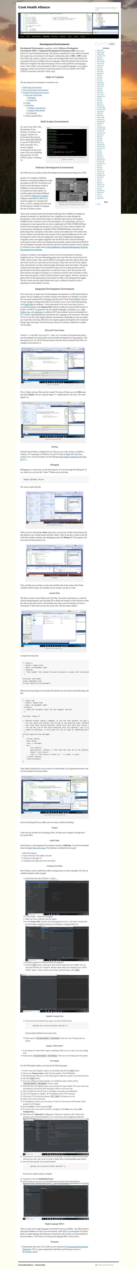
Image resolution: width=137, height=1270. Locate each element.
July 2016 (99, 165)
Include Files (32, 100)
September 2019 (101, 121)
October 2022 (100, 84)
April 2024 (100, 69)
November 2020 (101, 109)
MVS (77, 299)
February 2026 (100, 52)
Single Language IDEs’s (33, 116)
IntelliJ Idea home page (36, 848)
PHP (83, 309)
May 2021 (99, 100)
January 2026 (100, 54)
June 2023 (99, 77)
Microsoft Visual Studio (33, 95)
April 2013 (100, 183)
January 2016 (100, 173)
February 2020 (100, 117)
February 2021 (100, 106)
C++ (78, 309)
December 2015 (101, 175)
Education (55, 36)
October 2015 (100, 177)
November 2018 (101, 129)
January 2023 (100, 83)
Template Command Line (36, 108)
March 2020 (100, 115)
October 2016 (100, 161)
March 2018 (100, 142)
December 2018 (101, 127)
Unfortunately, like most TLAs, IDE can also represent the (44, 1247)
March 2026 (100, 50)
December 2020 (101, 108)
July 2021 (99, 98)
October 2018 (100, 131)
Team (28, 36)
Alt (52, 1096)
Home (22, 36)
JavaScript (38, 312)
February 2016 (100, 171)
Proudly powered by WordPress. (105, 1265)
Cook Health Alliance (34, 7)
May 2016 (99, 167)
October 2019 (100, 119)
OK (50, 1106)
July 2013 (99, 181)
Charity (76, 36)
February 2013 (100, 185)
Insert (57, 1096)
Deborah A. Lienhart (40, 196)
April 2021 (100, 102)
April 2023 (100, 81)
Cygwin (23, 134)
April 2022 (100, 90)
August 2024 (100, 65)
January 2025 (100, 63)
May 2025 (99, 58)
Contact (82, 36)
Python (23, 312)
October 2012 (100, 186)
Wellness (63, 36)
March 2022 (100, 92)
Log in (98, 204)
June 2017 (99, 152)
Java (28, 312)
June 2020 (99, 113)
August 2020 (100, 111)
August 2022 (100, 86)
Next (34, 965)
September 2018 (101, 133)
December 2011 (101, 190)
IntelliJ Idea (29, 105)
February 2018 (100, 144)
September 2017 (101, 148)
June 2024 (99, 67)
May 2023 (99, 79)
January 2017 (100, 158)
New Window (55, 1038)
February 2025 (100, 61)
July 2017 (99, 150)
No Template (32, 113)
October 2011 (100, 192)
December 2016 (101, 159)
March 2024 (100, 71)
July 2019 (99, 125)
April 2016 (100, 169)
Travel (70, 36)
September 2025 (101, 56)
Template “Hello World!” (36, 110)
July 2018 (99, 136)
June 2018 (99, 138)
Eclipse (28, 103)
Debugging (32, 98)
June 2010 (99, 196)
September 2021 (101, 96)
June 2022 (99, 88)
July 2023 (99, 75)
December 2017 (101, 146)
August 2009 (100, 198)
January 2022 (100, 94)
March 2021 (100, 104)
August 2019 (100, 123)
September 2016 (101, 163)
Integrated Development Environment (36, 93)
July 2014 (99, 179)
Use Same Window (42, 1038)
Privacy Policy (36, 36)
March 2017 (100, 156)
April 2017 (100, 154)
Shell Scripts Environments (32, 87)
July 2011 (99, 194)
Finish (32, 1078)
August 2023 (100, 73)
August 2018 (100, 134)
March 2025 (100, 59)
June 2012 (99, 188)
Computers (46, 36)
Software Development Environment (35, 90)
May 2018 (99, 140)
